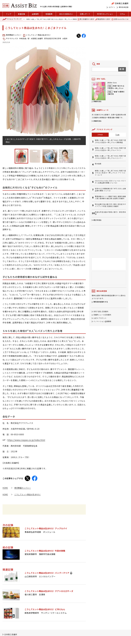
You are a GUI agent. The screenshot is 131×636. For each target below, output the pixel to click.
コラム (122, 14)
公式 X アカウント (100, 318)
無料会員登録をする (100, 302)
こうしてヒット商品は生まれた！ (38, 35)
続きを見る (97, 220)
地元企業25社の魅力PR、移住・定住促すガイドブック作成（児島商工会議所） (110, 205)
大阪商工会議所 (37, 38)
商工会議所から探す (86, 19)
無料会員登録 (123, 7)
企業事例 (35, 14)
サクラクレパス (12, 38)
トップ (8, 14)
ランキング (12, 19)
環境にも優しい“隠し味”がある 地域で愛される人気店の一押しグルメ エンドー (110, 157)
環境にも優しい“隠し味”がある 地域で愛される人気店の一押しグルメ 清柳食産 (52, 19)
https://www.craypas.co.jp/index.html (26, 440)
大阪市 (64, 38)
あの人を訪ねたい (66, 14)
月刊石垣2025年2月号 (52, 38)
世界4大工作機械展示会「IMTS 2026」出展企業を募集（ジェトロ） (110, 190)
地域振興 (49, 14)
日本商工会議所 (10, 634)
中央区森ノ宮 (24, 38)
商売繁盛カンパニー (13, 35)
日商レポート (85, 14)
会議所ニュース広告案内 (102, 315)
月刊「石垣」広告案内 (100, 311)
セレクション (105, 14)
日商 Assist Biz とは (120, 19)
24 (100, 135)
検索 (122, 69)
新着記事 (21, 14)
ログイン (112, 7)
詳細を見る (97, 101)
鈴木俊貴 (98, 164)
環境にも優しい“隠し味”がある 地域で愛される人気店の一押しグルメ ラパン (110, 149)
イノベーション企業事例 (102, 321)
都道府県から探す (102, 19)
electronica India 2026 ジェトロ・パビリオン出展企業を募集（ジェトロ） (110, 182)
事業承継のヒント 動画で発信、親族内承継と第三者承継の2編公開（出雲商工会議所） (110, 197)
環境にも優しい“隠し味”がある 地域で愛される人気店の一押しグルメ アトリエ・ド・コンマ (110, 173)
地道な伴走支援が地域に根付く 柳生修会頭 (110, 213)
